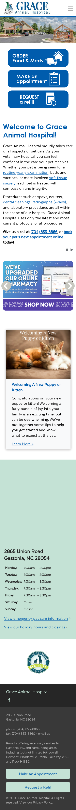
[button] (38, 58)
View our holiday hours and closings (34, 627)
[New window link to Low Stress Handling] (38, 661)
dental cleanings (17, 202)
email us (44, 733)
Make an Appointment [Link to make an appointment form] (38, 774)
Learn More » (22, 443)
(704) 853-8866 (44, 231)
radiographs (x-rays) (49, 202)
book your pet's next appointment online (37, 234)
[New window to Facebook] (9, 700)
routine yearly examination (25, 172)
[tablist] (38, 315)
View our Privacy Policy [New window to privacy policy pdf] (35, 802)
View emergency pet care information (36, 618)
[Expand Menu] (70, 8)
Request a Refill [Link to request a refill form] (38, 787)
